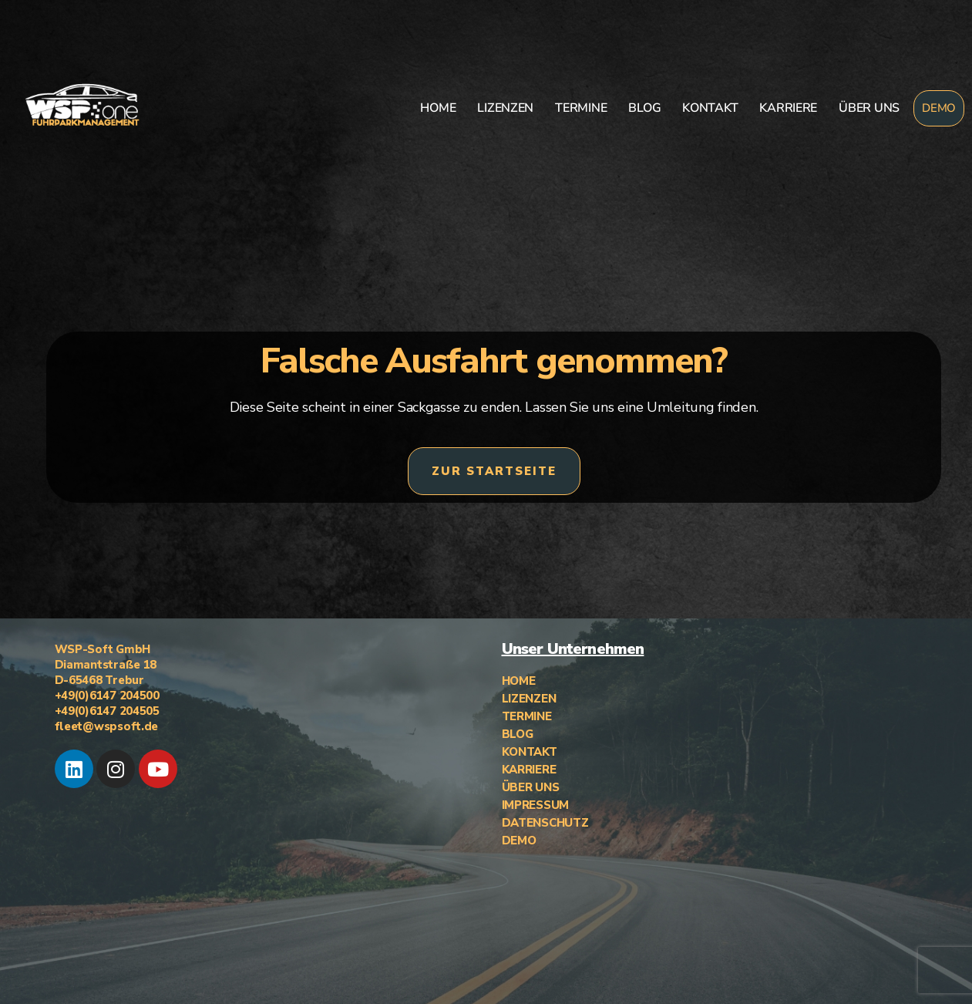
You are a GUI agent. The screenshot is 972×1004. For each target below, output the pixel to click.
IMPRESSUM (536, 805)
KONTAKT (710, 107)
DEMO (939, 108)
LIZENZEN (505, 107)
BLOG (644, 107)
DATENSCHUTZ (545, 822)
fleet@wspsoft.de (107, 726)
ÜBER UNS (869, 107)
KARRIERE (788, 107)
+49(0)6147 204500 (107, 695)
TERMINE (581, 107)
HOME (438, 107)
